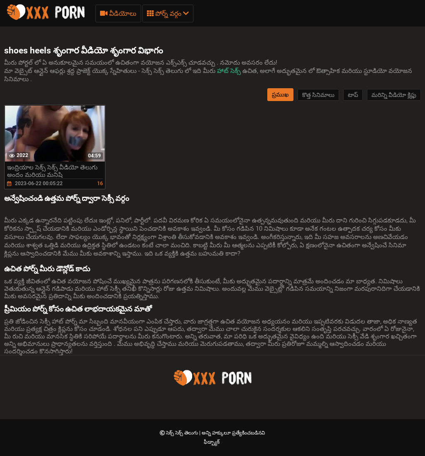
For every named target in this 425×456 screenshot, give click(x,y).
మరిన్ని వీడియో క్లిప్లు (393, 95)
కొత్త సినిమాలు (318, 95)
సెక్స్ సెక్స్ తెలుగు (182, 433)
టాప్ (353, 95)
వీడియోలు (118, 13)
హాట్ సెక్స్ (229, 71)
